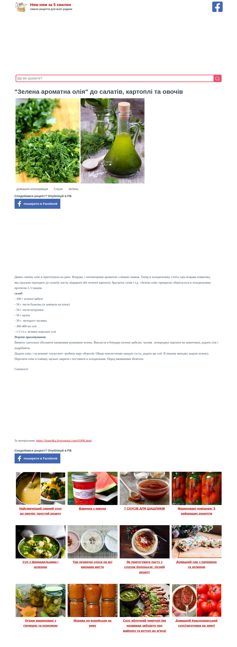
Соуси (58, 189)
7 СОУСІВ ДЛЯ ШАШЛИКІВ (144, 508)
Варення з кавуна (92, 508)
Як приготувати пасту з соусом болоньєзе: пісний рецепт (144, 567)
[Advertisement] (119, 43)
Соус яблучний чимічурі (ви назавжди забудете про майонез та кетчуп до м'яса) (144, 625)
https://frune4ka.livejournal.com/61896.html (64, 440)
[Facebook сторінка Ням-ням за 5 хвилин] (217, 3)
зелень (73, 189)
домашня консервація (32, 189)
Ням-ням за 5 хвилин (50, 4)
